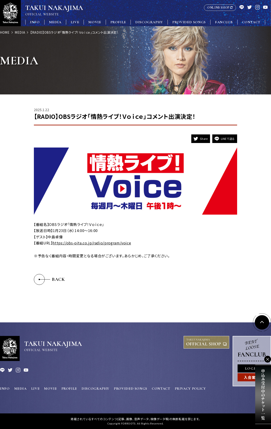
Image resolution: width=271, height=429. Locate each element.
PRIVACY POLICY (190, 388)
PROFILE (118, 22)
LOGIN (252, 368)
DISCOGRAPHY (149, 22)
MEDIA (55, 22)
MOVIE (94, 22)
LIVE (75, 22)
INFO (35, 22)
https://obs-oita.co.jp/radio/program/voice (92, 243)
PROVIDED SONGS (189, 22)
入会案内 (252, 377)
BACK (58, 279)
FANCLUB (224, 22)
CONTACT (251, 22)
